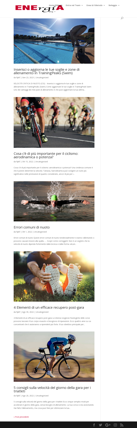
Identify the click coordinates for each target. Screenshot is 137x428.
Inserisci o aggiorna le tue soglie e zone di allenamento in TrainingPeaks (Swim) (46, 71)
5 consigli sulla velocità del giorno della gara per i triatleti (52, 389)
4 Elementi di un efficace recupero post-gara (49, 307)
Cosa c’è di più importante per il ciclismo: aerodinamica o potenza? (46, 155)
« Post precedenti (21, 417)
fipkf (18, 77)
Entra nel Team (73, 5)
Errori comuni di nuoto (32, 227)
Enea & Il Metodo (94, 5)
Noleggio (113, 5)
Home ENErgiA (55, 5)
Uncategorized (42, 77)
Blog (51, 12)
